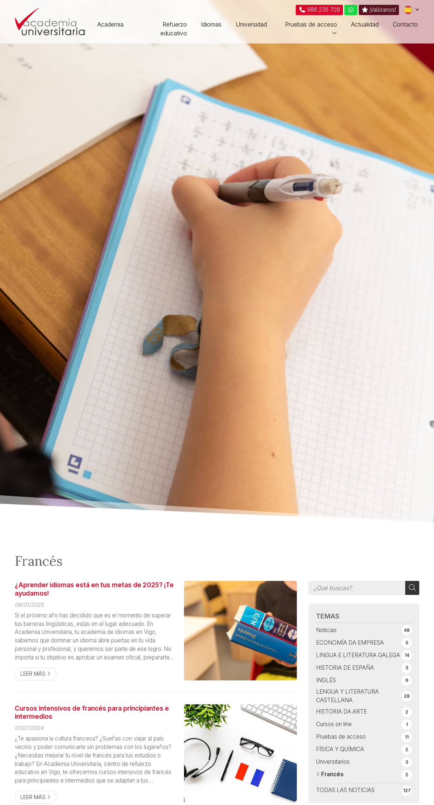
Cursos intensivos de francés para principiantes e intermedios (92, 712)
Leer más (32, 673)
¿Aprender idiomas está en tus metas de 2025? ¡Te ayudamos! (94, 589)
